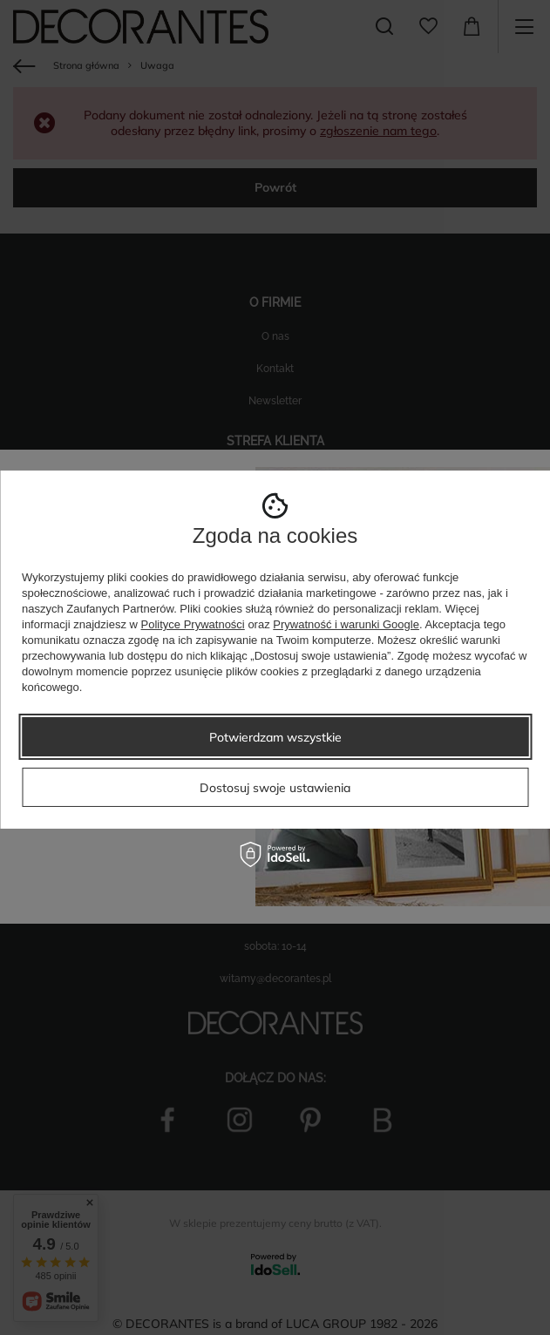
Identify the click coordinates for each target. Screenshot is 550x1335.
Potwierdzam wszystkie (275, 736)
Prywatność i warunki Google (346, 624)
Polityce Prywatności (193, 624)
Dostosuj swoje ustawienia (275, 787)
